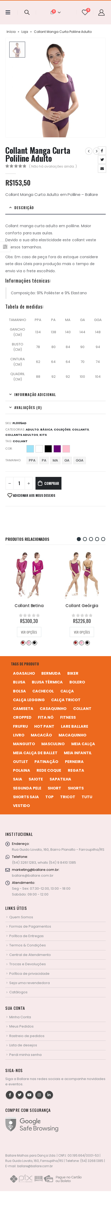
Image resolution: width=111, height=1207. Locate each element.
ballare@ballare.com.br (33, 875)
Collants (80, 429)
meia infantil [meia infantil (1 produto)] (78, 753)
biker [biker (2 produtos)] (72, 673)
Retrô (57, 449)
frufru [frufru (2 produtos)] (20, 726)
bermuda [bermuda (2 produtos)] (51, 673)
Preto (48, 449)
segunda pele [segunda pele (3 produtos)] (27, 788)
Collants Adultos (21, 435)
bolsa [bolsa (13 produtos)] (19, 691)
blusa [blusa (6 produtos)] (19, 682)
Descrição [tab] (24, 207)
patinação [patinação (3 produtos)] (46, 761)
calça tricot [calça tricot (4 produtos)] (66, 700)
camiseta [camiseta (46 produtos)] (23, 708)
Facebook (102, 150)
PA (44, 460)
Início (11, 31)
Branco (39, 449)
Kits (43, 435)
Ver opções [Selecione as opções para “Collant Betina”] (29, 632)
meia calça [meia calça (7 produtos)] (83, 744)
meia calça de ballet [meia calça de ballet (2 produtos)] (35, 753)
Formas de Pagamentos (30, 926)
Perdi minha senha (25, 1054)
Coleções (62, 429)
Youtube (29, 1095)
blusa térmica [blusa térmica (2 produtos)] (47, 682)
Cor (8, 448)
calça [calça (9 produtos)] (67, 691)
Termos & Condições (27, 945)
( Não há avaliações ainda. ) (53, 166)
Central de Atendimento (30, 954)
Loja (24, 31)
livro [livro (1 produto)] (18, 735)
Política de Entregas (26, 935)
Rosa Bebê (66, 449)
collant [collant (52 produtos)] (82, 708)
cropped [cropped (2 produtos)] (22, 717)
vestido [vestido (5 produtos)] (21, 805)
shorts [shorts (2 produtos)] (76, 788)
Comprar (51, 483)
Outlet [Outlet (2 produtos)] (20, 761)
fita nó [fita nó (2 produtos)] (46, 717)
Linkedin (49, 1095)
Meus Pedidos (21, 1026)
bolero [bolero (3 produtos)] (77, 682)
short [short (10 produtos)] (54, 788)
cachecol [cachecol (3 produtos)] (43, 691)
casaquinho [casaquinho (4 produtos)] (53, 708)
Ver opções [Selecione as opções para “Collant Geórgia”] (82, 632)
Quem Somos (21, 917)
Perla (28, 642)
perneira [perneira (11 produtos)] (74, 761)
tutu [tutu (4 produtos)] (87, 797)
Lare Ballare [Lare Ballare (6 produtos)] (74, 726)
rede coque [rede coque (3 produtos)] (49, 770)
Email (102, 168)
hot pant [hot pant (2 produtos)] (44, 726)
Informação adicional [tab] (35, 394)
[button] (79, 539)
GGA (79, 460)
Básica (46, 429)
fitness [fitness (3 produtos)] (68, 717)
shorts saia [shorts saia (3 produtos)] (26, 797)
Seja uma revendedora (29, 982)
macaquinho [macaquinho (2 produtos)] (72, 735)
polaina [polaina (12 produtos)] (21, 770)
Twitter (102, 159)
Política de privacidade (29, 973)
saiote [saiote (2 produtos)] (36, 779)
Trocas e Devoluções (27, 964)
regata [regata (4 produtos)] (76, 770)
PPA (32, 460)
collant (20, 441)
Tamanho (12, 460)
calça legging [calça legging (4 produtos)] (29, 700)
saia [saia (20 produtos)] (17, 779)
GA (66, 460)
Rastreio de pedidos (27, 1035)
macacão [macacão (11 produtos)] (41, 735)
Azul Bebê (30, 449)
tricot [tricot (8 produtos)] (67, 797)
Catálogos (18, 992)
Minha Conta (20, 1017)
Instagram (39, 1095)
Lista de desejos (23, 1045)
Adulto (32, 429)
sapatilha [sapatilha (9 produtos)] (60, 779)
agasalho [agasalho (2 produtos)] (24, 673)
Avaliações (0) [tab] (28, 407)
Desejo (22, 642)
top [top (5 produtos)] (49, 797)
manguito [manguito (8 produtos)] (24, 744)
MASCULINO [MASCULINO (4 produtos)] (53, 744)
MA (55, 460)
